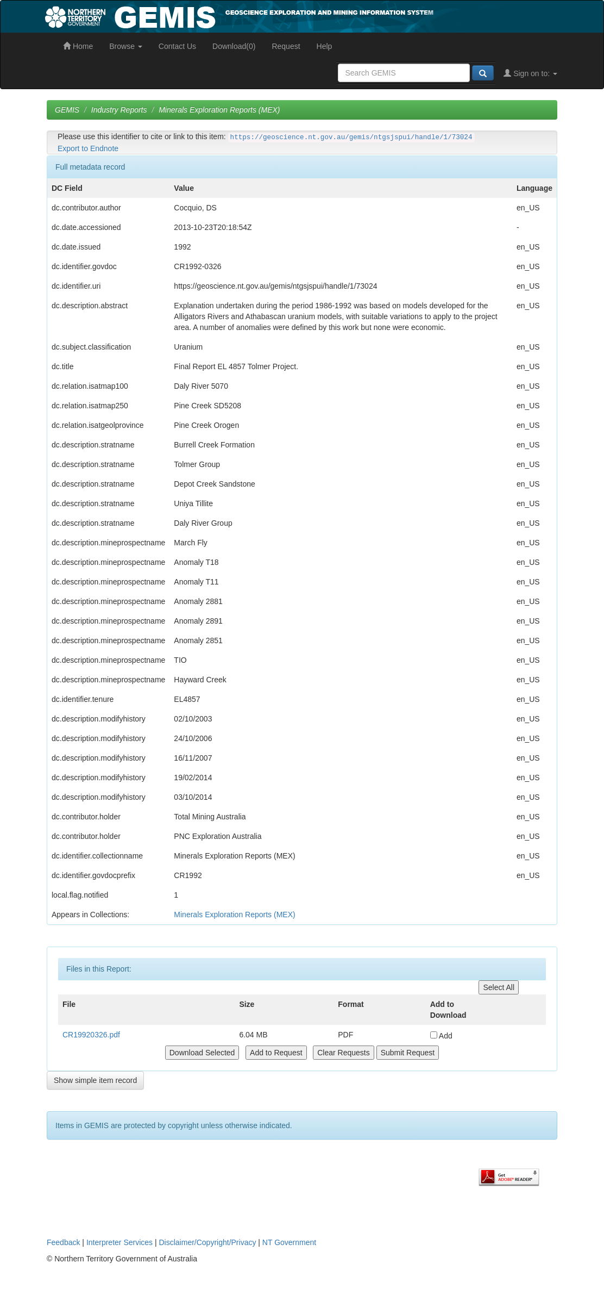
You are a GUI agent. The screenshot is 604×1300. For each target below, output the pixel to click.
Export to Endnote (88, 148)
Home (78, 46)
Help (324, 46)
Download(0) (233, 46)
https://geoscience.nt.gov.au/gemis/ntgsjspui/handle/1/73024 (351, 137)
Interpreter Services (119, 1242)
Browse (125, 46)
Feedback (63, 1242)
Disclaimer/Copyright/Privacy (207, 1242)
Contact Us (177, 46)
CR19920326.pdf (91, 1034)
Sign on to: (530, 73)
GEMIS (67, 109)
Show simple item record (95, 1080)
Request (286, 46)
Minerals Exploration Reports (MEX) (219, 109)
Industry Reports (119, 109)
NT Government (289, 1242)
